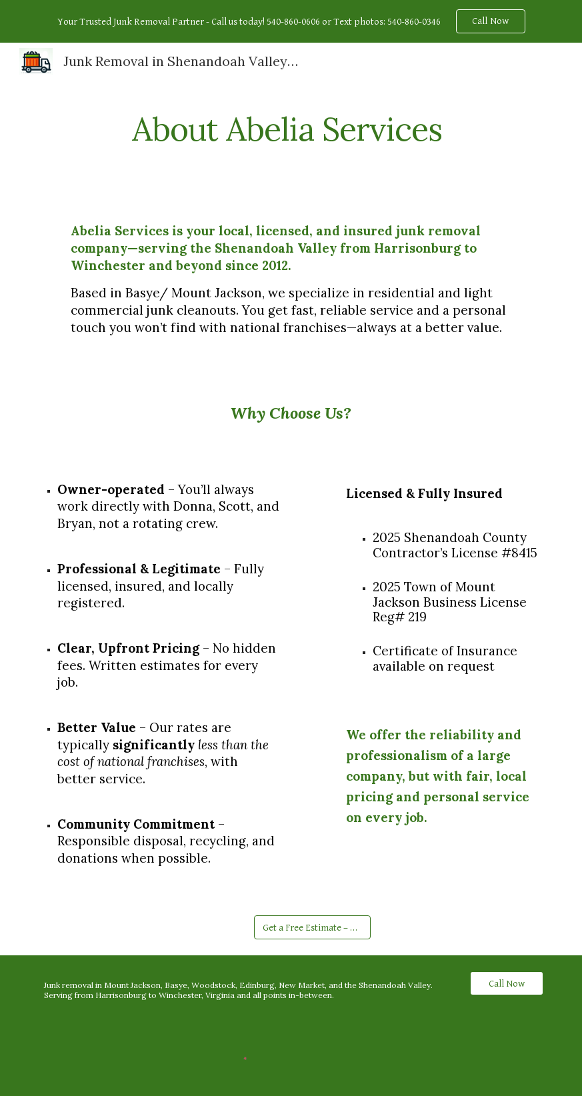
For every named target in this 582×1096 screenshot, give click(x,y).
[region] (291, 21)
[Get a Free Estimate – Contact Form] (312, 927)
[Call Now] (507, 983)
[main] (291, 126)
